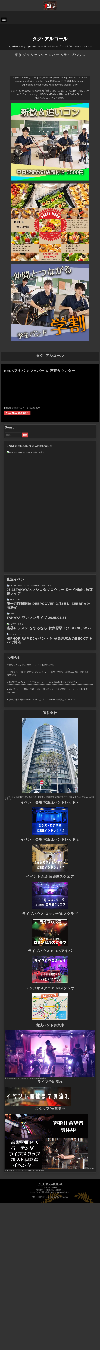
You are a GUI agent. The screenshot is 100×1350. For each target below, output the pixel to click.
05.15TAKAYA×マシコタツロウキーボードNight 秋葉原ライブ (50, 591)
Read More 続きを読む (38, 400)
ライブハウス (26, 94)
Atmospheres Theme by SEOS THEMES (50, 1197)
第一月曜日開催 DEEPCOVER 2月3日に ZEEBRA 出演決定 (49, 605)
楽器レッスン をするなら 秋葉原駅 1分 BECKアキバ (49, 628)
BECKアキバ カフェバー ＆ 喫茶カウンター (46, 385)
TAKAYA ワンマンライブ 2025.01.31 (36, 618)
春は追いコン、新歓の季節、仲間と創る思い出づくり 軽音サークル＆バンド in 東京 (48, 689)
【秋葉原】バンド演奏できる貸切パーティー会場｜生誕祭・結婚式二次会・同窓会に (48, 672)
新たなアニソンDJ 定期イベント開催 (26, 665)
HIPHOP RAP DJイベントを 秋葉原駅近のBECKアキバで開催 (49, 640)
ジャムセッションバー (77, 90)
